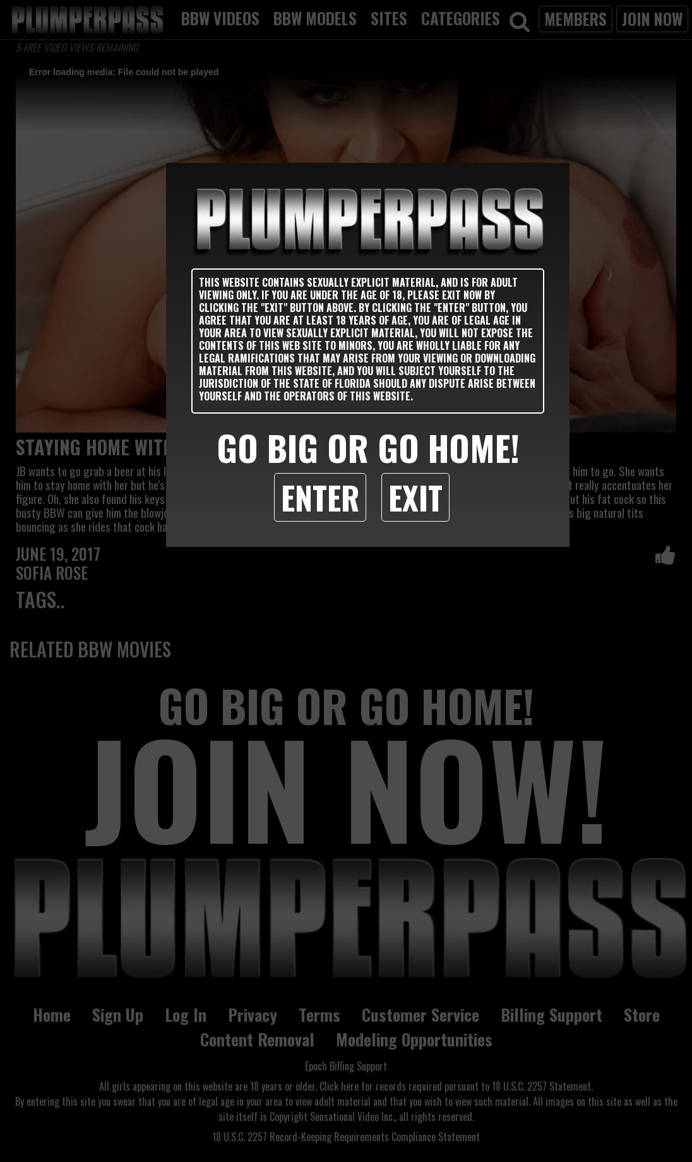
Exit (415, 497)
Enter (320, 497)
